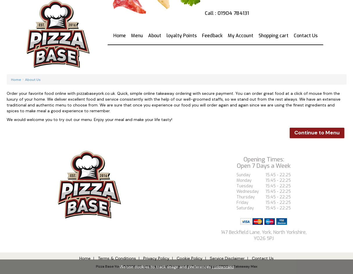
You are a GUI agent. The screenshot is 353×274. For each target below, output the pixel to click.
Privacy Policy (156, 258)
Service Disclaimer (227, 258)
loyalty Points (181, 36)
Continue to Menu (317, 132)
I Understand (223, 267)
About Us (33, 79)
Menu (137, 36)
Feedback (212, 36)
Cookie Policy (190, 258)
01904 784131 (233, 13)
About (154, 36)
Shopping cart (274, 36)
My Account (240, 36)
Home (119, 36)
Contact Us (306, 36)
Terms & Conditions (117, 258)
